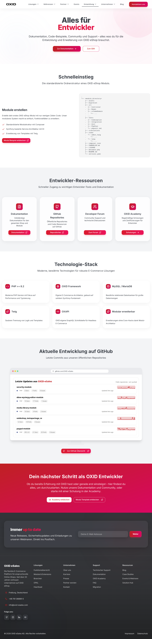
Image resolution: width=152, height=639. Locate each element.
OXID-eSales (45, 381)
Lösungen (33, 4)
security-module (24, 387)
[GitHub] (6, 617)
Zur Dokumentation (66, 49)
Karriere (66, 574)
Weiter (135, 534)
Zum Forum (94, 232)
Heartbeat (38, 587)
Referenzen (50, 4)
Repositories (57, 232)
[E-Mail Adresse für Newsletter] (103, 534)
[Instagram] (12, 617)
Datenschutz (142, 633)
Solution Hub (127, 583)
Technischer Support (101, 570)
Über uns (67, 570)
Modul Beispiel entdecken (16, 140)
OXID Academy (99, 578)
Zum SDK (91, 49)
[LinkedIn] (19, 617)
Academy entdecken (59, 500)
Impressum (129, 633)
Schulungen (132, 232)
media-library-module (26, 408)
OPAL (36, 583)
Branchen (38, 578)
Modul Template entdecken (89, 500)
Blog (122, 4)
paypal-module (23, 428)
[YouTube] (25, 617)
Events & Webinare (130, 578)
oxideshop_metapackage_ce (29, 418)
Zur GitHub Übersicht (76, 451)
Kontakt (66, 587)
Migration (97, 587)
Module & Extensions (42, 574)
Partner (64, 4)
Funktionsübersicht (42, 570)
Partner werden (69, 583)
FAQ (94, 583)
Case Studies (128, 574)
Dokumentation (19, 232)
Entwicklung (90, 4)
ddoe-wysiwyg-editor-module (30, 397)
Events (76, 4)
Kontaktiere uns (138, 4)
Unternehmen (108, 4)
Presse (66, 578)
